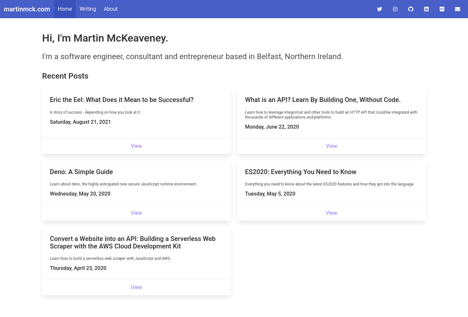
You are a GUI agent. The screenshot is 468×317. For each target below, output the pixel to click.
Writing (88, 9)
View (136, 146)
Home (65, 9)
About (111, 9)
